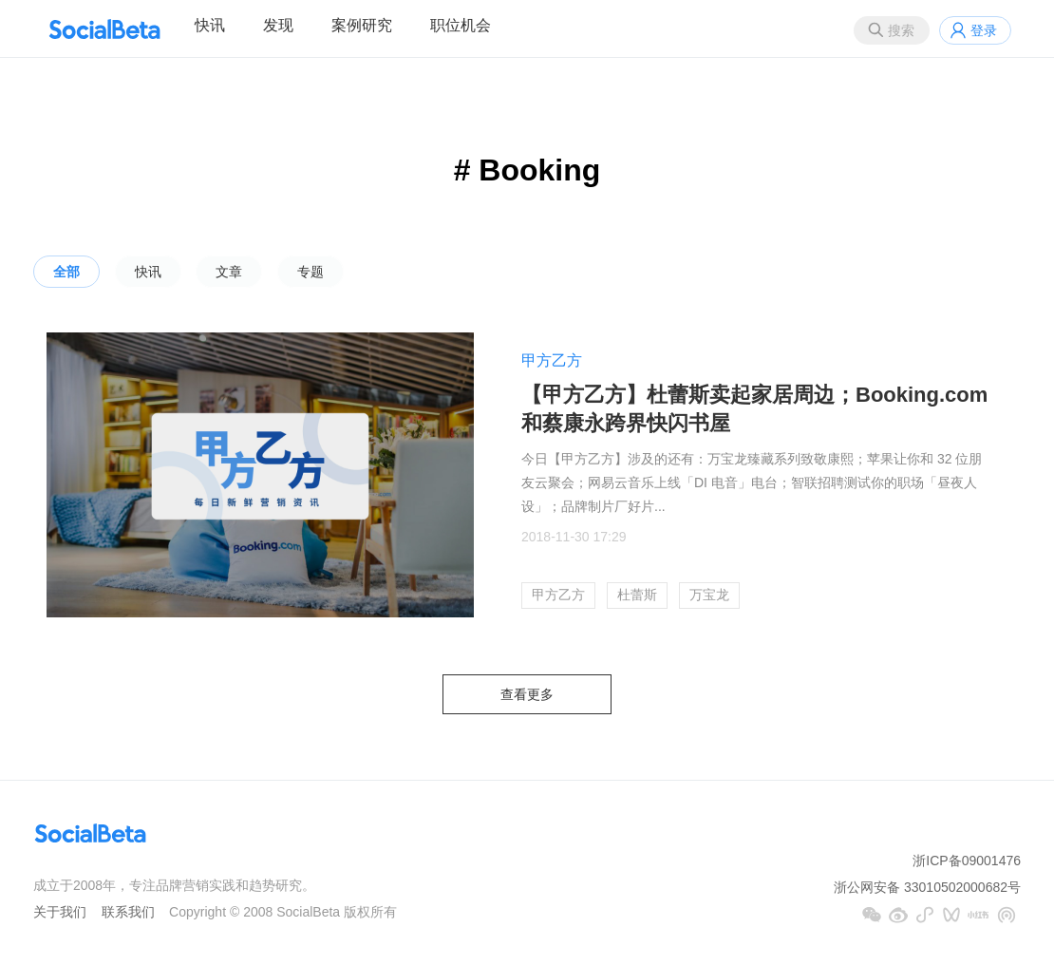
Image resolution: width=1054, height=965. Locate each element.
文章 (229, 271)
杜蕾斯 (637, 594)
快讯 (210, 25)
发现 (278, 25)
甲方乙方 (551, 360)
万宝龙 (709, 594)
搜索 (901, 30)
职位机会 (460, 25)
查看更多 (527, 694)
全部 (66, 271)
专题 (310, 271)
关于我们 (59, 911)
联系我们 (128, 911)
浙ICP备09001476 (967, 860)
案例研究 (361, 25)
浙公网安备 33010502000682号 (927, 887)
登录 (983, 30)
